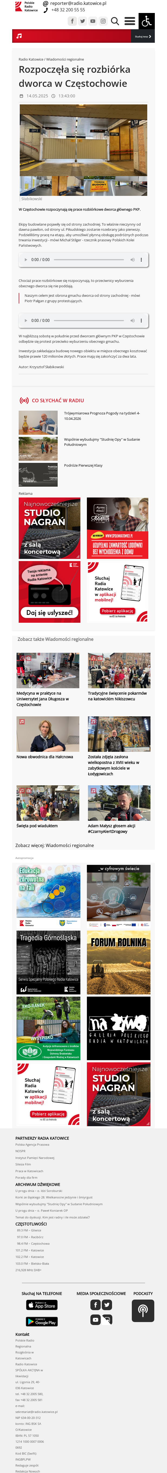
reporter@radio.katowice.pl (77, 3)
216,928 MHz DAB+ (28, 1270)
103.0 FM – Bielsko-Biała (32, 1263)
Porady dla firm (26, 1177)
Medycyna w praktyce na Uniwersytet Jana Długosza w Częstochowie (43, 699)
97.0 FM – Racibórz (29, 1236)
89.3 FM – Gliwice (28, 1230)
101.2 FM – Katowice (29, 1250)
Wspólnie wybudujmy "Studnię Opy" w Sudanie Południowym (102, 442)
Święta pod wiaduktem (37, 825)
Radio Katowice (31, 59)
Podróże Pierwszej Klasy (83, 465)
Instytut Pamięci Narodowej (34, 1157)
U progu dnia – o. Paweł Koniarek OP (41, 1210)
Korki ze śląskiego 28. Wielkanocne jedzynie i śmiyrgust (54, 1197)
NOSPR (20, 1151)
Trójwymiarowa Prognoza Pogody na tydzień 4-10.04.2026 (102, 416)
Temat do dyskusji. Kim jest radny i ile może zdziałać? (52, 1217)
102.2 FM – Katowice (29, 1256)
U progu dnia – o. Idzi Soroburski (38, 1190)
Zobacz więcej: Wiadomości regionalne (54, 845)
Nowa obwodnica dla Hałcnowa (45, 756)
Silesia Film (23, 1164)
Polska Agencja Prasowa (32, 1144)
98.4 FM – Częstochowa (32, 1243)
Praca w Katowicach (29, 1170)
